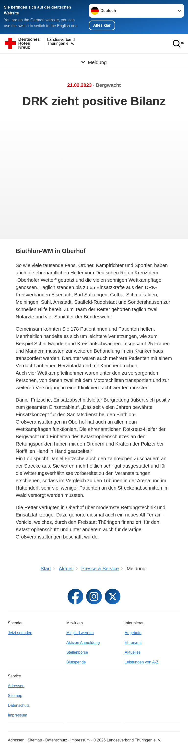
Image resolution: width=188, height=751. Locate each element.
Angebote (133, 633)
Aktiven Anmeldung (83, 642)
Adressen (16, 686)
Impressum (17, 715)
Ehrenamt (133, 642)
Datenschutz (19, 705)
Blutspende (76, 662)
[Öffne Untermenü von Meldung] (94, 60)
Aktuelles (133, 652)
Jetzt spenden (20, 633)
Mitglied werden (80, 633)
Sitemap (15, 696)
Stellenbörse (77, 652)
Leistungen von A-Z (141, 662)
